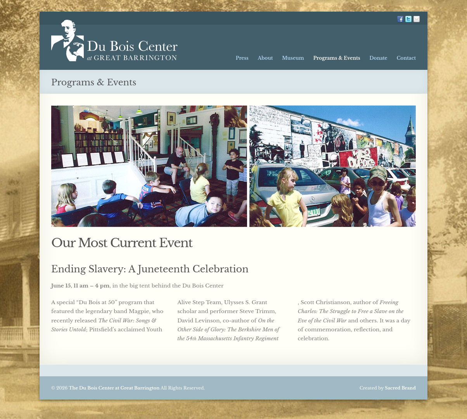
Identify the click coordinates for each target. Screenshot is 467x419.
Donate (378, 58)
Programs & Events (336, 58)
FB (400, 19)
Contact (406, 58)
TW (408, 19)
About (265, 58)
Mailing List (416, 19)
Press (242, 58)
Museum (293, 58)
